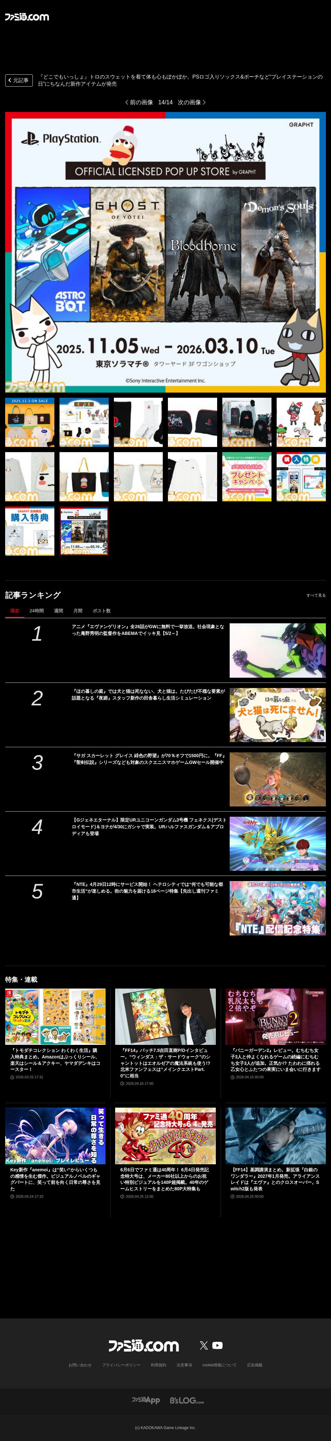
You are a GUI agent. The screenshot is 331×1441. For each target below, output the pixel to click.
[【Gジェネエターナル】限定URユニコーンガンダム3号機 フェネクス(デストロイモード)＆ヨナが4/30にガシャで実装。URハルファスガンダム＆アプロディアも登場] (278, 844)
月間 (77, 610)
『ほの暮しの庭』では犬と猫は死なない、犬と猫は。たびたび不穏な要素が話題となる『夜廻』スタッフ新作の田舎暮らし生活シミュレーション (148, 695)
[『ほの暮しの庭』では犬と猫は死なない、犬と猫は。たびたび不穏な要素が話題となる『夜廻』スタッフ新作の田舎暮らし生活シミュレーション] (278, 715)
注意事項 (184, 1365)
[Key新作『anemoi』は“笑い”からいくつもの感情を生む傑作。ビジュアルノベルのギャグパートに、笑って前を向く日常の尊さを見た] (55, 1136)
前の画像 (141, 102)
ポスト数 (102, 610)
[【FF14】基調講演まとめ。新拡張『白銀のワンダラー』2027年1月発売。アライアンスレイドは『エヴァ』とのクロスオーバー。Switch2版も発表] (275, 1136)
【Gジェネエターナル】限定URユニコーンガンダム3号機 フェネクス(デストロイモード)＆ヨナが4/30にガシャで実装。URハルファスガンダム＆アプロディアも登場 (149, 826)
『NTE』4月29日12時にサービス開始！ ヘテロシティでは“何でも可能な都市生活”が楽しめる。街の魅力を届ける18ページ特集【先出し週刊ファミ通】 (147, 891)
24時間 (37, 610)
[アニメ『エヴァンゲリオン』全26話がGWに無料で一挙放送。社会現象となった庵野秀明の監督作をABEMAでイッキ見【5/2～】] (278, 650)
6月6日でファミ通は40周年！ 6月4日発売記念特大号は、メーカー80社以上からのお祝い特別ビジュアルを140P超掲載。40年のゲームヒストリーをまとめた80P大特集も (164, 1179)
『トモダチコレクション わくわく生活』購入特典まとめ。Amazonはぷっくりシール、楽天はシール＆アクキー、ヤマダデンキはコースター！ (55, 1060)
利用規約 (158, 1365)
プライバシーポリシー (121, 1365)
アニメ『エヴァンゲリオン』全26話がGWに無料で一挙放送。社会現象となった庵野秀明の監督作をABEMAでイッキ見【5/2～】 (148, 630)
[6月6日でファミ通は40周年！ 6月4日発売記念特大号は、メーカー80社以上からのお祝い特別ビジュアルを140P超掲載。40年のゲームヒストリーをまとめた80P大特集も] (165, 1136)
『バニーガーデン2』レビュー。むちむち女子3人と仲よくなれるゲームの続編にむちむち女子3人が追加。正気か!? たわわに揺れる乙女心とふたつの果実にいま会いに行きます (276, 1060)
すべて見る (316, 595)
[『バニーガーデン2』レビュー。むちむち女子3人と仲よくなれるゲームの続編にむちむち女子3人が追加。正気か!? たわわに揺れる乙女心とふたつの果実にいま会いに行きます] (275, 1017)
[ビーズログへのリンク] (187, 1400)
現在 (14, 610)
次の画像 (189, 102)
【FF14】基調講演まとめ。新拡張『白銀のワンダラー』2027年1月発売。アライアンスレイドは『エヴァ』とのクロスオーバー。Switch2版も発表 (275, 1179)
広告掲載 (254, 1365)
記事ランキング (33, 595)
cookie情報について (219, 1365)
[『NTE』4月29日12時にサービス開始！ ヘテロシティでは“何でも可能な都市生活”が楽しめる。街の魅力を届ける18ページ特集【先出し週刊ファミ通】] (278, 908)
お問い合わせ (80, 1365)
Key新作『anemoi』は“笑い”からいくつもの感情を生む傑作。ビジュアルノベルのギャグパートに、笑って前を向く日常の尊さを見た (55, 1179)
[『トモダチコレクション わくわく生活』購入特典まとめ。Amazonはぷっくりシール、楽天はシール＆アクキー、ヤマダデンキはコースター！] (55, 1017)
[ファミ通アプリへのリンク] (146, 1400)
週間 (58, 610)
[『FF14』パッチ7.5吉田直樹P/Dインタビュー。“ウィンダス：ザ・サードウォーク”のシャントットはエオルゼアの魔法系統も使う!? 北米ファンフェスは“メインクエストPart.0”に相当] (165, 1017)
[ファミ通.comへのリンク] (27, 17)
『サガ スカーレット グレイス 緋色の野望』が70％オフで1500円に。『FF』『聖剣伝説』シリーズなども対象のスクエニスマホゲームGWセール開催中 (149, 759)
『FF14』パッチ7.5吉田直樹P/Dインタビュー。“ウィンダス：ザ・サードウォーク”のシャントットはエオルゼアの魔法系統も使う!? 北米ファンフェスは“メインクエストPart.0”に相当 (165, 1063)
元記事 (18, 81)
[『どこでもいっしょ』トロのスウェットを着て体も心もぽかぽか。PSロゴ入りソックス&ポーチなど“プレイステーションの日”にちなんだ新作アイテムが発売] (29, 422)
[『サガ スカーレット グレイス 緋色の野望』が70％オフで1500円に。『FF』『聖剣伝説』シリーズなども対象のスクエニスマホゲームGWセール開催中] (278, 779)
